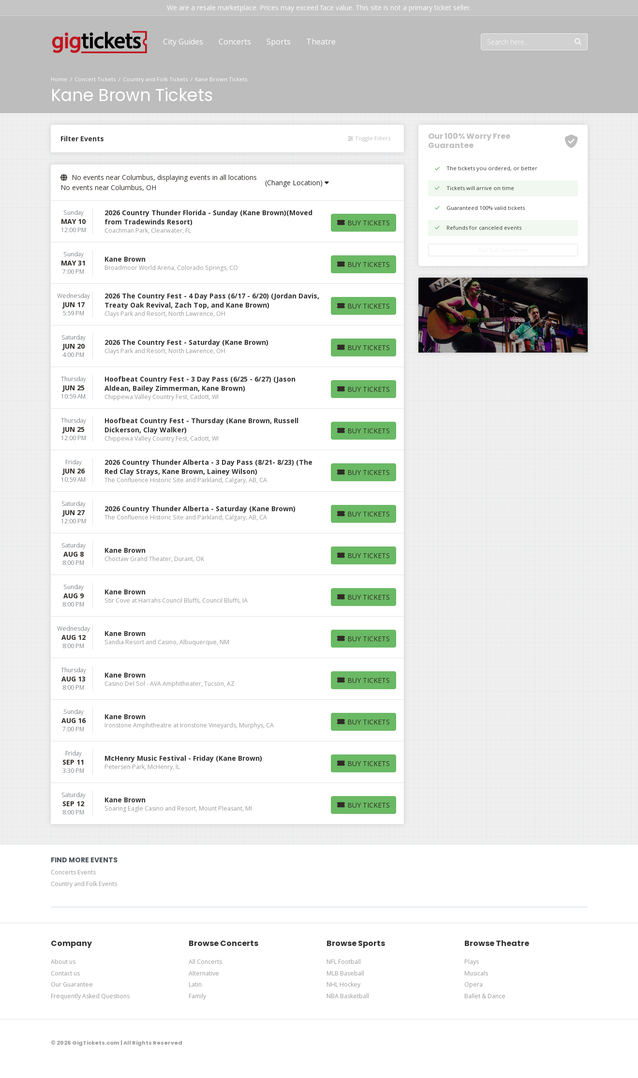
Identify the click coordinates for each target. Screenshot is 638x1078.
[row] (227, 221)
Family (197, 996)
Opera (473, 984)
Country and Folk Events (84, 884)
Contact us (65, 973)
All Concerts (205, 962)
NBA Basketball (347, 996)
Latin (195, 984)
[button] (235, 41)
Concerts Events (73, 872)
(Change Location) (297, 182)
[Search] (525, 41)
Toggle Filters (369, 138)
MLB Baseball (345, 973)
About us (63, 962)
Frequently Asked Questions (90, 996)
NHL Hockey (343, 984)
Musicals (476, 973)
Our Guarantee (72, 984)
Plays (471, 962)
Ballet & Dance (484, 996)
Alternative (204, 973)
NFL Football (343, 962)
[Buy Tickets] (363, 223)
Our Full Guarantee (503, 249)
